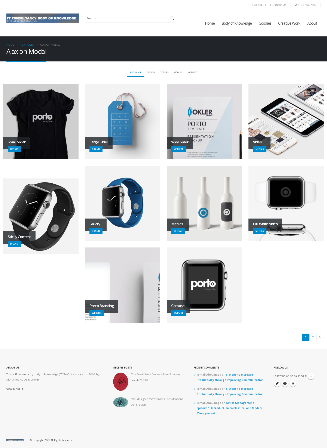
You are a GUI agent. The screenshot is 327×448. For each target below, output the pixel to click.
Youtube (285, 383)
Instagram (293, 383)
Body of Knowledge (237, 23)
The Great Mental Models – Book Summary (155, 374)
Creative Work (289, 23)
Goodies (265, 23)
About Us (259, 5)
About (312, 23)
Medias (178, 72)
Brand (151, 72)
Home (210, 23)
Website (193, 72)
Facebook (311, 376)
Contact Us (278, 5)
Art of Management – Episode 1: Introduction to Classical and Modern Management (230, 408)
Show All (135, 72)
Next (320, 337)
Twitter (277, 383)
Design (164, 72)
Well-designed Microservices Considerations (157, 399)
